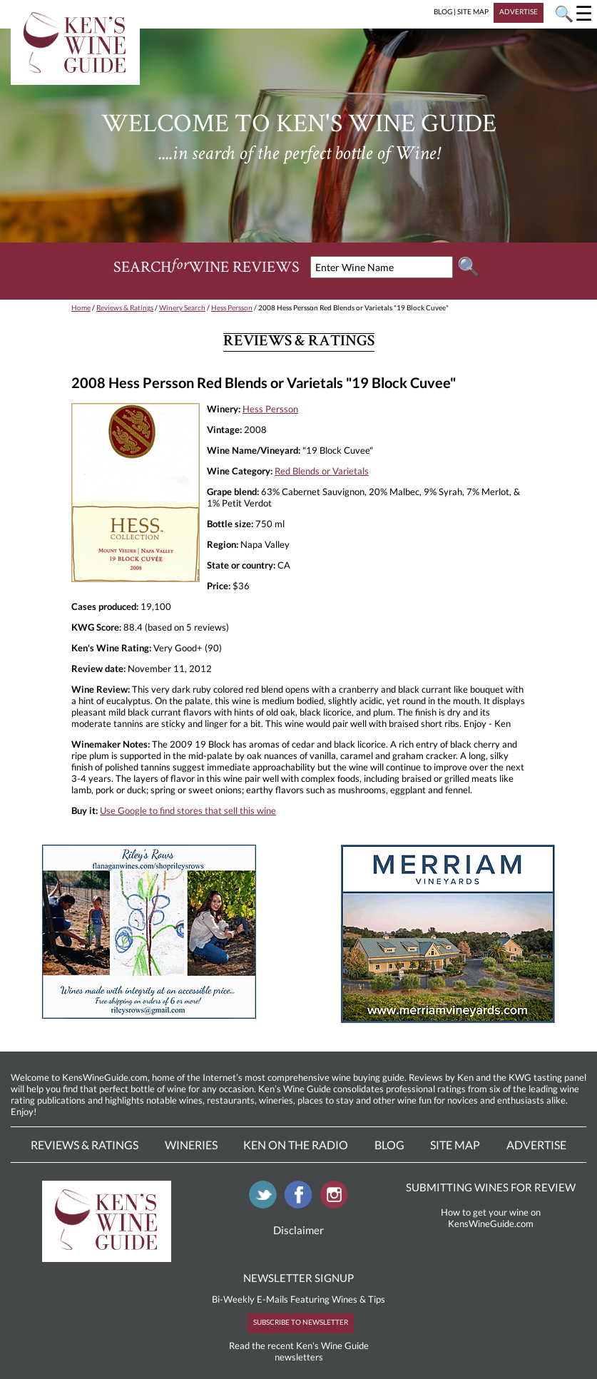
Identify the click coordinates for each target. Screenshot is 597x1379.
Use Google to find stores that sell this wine (188, 810)
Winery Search (182, 307)
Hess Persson (231, 307)
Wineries (191, 1144)
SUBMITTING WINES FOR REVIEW (491, 1187)
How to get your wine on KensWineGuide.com (491, 1217)
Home (81, 307)
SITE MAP (473, 11)
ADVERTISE (518, 11)
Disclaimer (298, 1229)
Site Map (455, 1144)
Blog (389, 1144)
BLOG (443, 11)
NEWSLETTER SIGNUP (298, 1277)
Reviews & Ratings (124, 307)
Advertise (536, 1144)
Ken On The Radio (295, 1144)
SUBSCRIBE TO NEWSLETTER (300, 1322)
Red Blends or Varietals (322, 471)
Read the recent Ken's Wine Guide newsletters (299, 1351)
